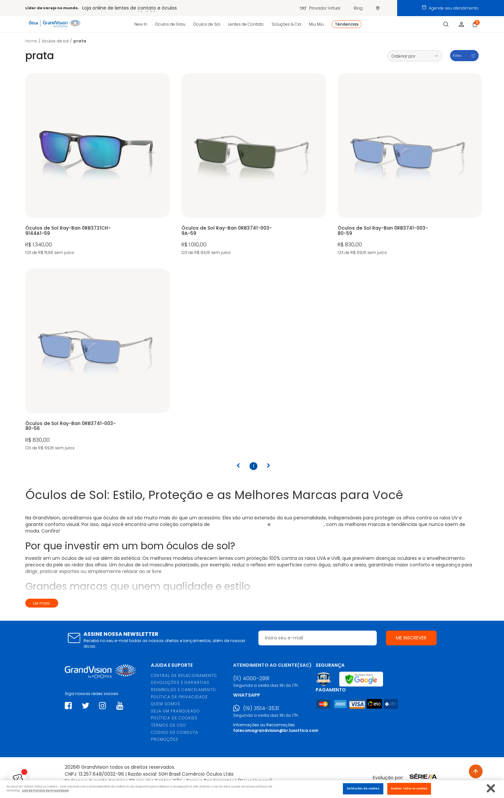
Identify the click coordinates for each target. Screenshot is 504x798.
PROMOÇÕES (165, 739)
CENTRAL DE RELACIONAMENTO (184, 675)
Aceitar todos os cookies (409, 788)
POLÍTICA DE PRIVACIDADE (179, 697)
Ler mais (41, 603)
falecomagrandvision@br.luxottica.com (275, 730)
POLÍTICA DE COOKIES (174, 718)
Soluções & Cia (286, 24)
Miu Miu (316, 24)
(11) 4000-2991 (251, 678)
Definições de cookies (363, 788)
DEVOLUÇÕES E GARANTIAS (180, 682)
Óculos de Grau (170, 24)
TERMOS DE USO (168, 725)
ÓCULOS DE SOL (55, 41)
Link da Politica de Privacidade (45, 790)
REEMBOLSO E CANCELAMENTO (183, 689)
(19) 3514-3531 (261, 708)
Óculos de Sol (206, 24)
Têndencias (347, 24)
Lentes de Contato (246, 24)
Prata (79, 41)
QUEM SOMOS (165, 704)
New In (140, 24)
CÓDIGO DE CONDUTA (174, 732)
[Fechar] (491, 788)
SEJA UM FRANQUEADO (175, 711)
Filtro (457, 55)
